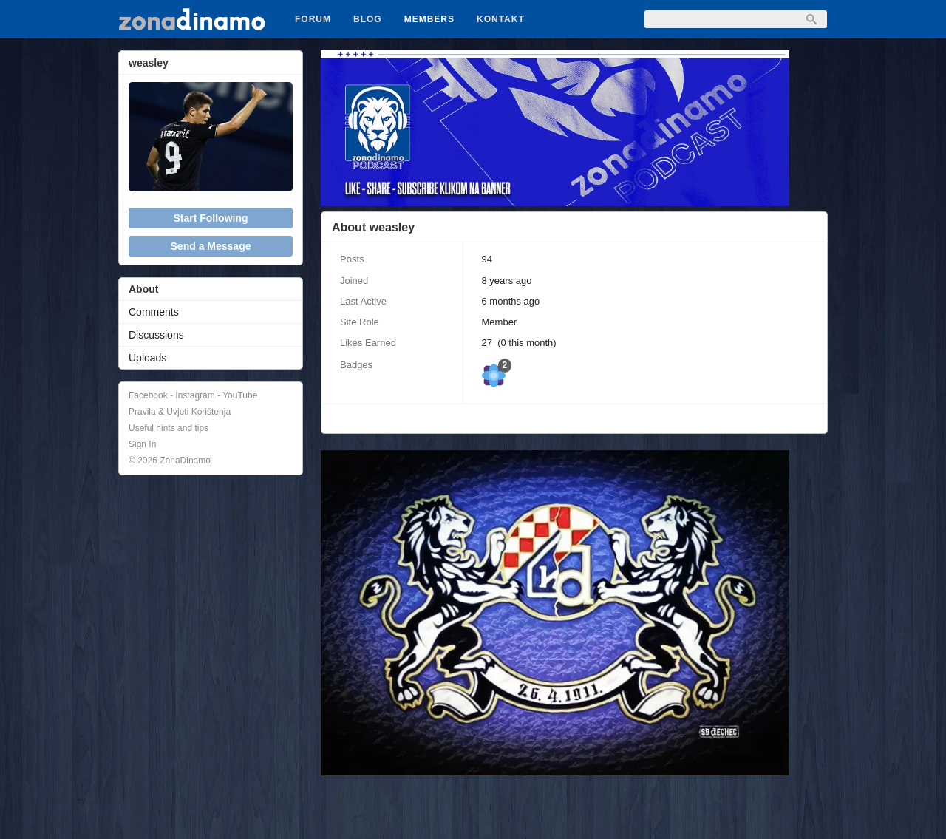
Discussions (156, 335)
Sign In (142, 444)
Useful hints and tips (168, 428)
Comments (154, 312)
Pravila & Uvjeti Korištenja (180, 412)
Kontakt (501, 19)
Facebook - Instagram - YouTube (193, 395)
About (143, 289)
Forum (313, 19)
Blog (367, 19)
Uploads (147, 358)
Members (429, 19)
